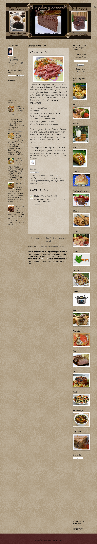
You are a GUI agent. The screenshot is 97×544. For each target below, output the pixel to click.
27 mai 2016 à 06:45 (49, 196)
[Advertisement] (29, 40)
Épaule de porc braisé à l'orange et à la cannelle (16, 110)
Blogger (59, 540)
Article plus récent (37, 238)
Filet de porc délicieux (19, 185)
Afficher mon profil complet (15, 64)
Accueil (48, 240)
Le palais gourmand (46, 175)
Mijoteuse (61, 181)
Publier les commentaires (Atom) (51, 247)
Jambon (53, 181)
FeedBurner (81, 71)
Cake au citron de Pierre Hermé (19, 161)
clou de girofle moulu (45, 178)
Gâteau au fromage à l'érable (19, 135)
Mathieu (37, 196)
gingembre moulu (42, 181)
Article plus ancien (59, 238)
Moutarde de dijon (37, 183)
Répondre (37, 205)
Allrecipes (37, 103)
